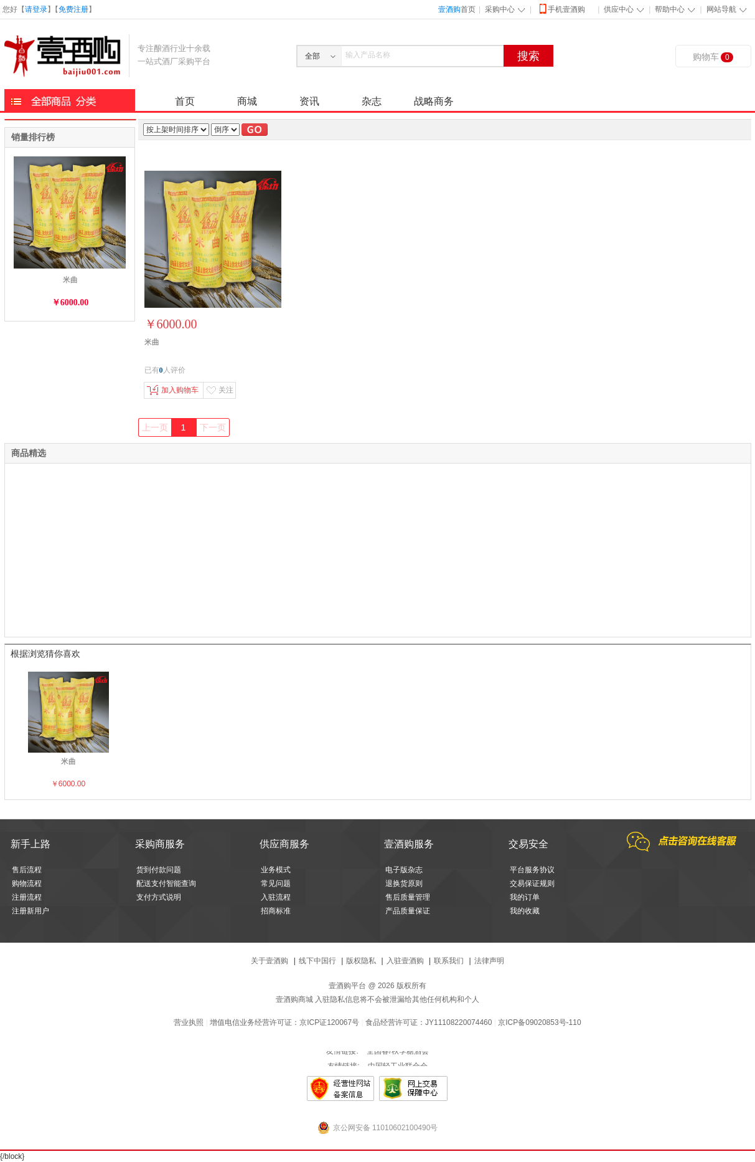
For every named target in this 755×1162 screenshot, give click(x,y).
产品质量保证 (407, 911)
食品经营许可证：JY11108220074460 (428, 1022)
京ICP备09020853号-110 (539, 1022)
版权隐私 (361, 960)
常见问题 (276, 883)
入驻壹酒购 (405, 960)
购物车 (713, 57)
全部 (312, 56)
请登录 (36, 9)
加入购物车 (173, 390)
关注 (219, 390)
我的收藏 (525, 911)
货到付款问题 (158, 869)
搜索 (528, 56)
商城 (247, 101)
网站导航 (721, 9)
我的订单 (525, 897)
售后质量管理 (407, 897)
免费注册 (73, 9)
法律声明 (489, 960)
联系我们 (449, 960)
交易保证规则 (532, 883)
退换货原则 (404, 883)
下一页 (213, 427)
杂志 (372, 101)
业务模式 (276, 869)
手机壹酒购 (561, 8)
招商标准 (276, 911)
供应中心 (619, 9)
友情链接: (342, 1058)
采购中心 (500, 9)
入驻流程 (276, 897)
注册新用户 (30, 911)
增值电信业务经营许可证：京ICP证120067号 (284, 1022)
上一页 (155, 427)
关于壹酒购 (269, 960)
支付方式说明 (158, 897)
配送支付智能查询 (166, 883)
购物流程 (27, 883)
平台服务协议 (532, 869)
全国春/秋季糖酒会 (397, 1058)
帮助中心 (670, 9)
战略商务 (434, 101)
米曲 (70, 279)
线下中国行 (317, 960)
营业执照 (189, 1022)
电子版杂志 (404, 869)
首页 (457, 9)
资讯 (309, 101)
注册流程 (27, 897)
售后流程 (27, 869)
